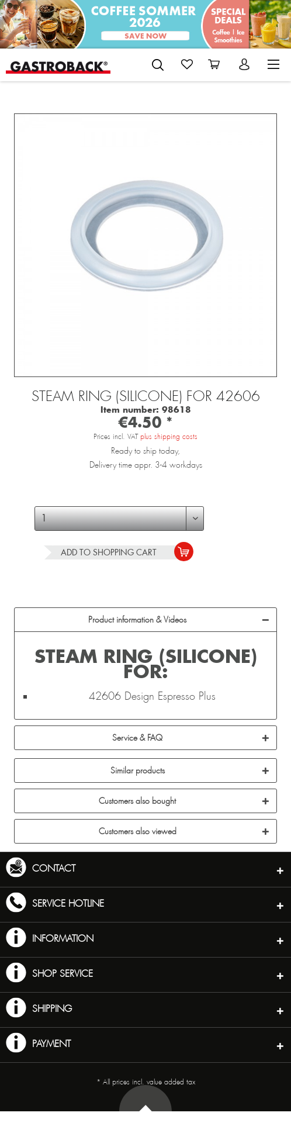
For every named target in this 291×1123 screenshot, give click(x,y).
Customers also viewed (137, 831)
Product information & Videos (137, 619)
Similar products (137, 770)
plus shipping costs (169, 436)
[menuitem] (142, 63)
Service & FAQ (137, 737)
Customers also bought (137, 801)
